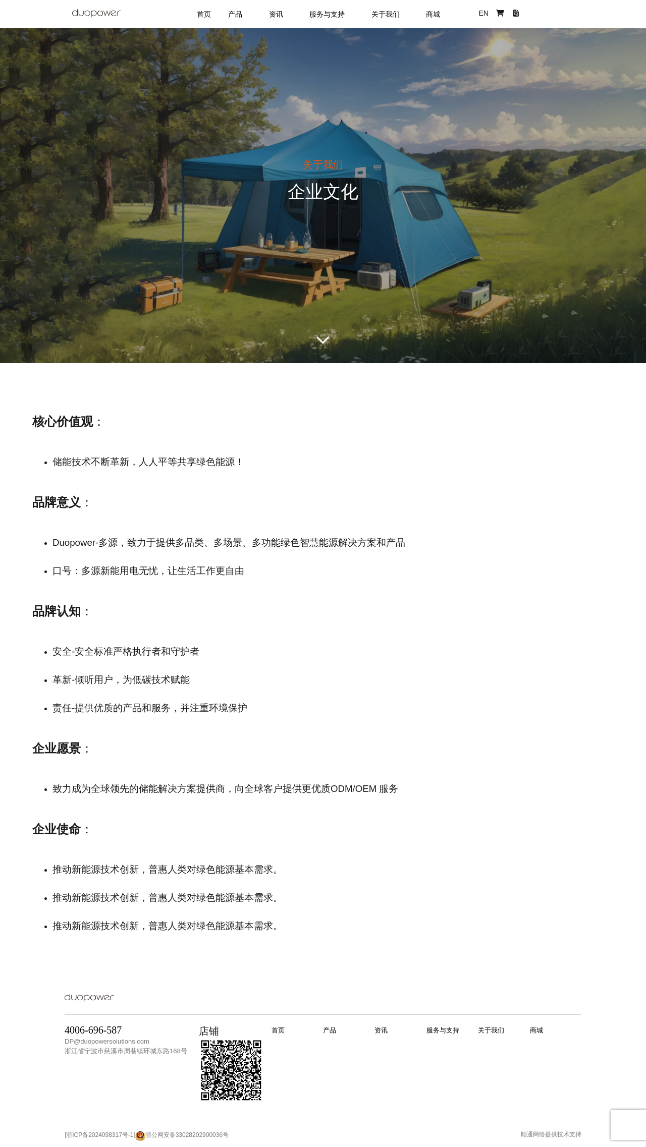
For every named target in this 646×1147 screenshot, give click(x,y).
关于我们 (385, 14)
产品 (235, 14)
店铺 (209, 1031)
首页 (204, 14)
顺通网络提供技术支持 (551, 1134)
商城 (433, 14)
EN (483, 13)
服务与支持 (327, 14)
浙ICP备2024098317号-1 (99, 1134)
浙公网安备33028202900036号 (187, 1134)
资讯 (276, 14)
